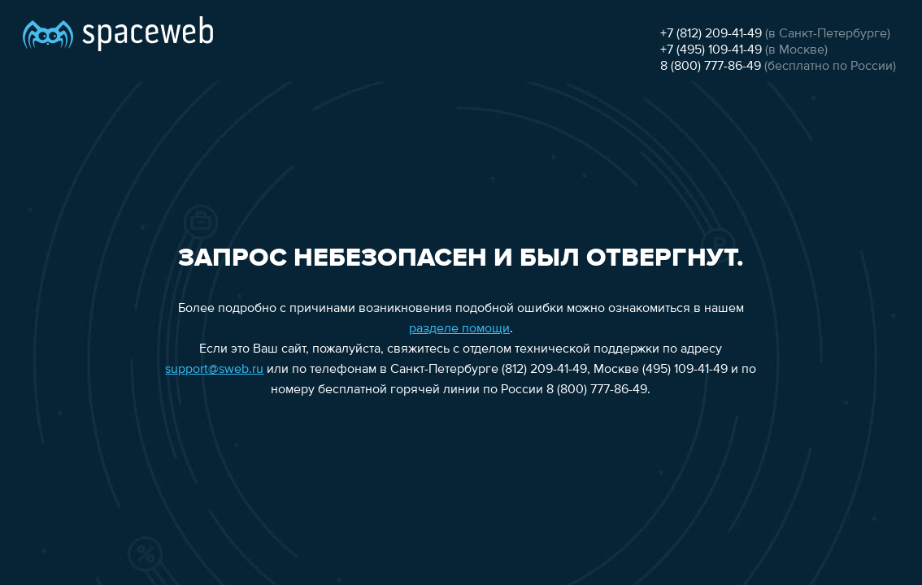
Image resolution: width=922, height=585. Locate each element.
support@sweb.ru (214, 369)
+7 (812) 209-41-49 (711, 34)
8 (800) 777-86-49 (710, 66)
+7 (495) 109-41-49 (711, 50)
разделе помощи (459, 329)
